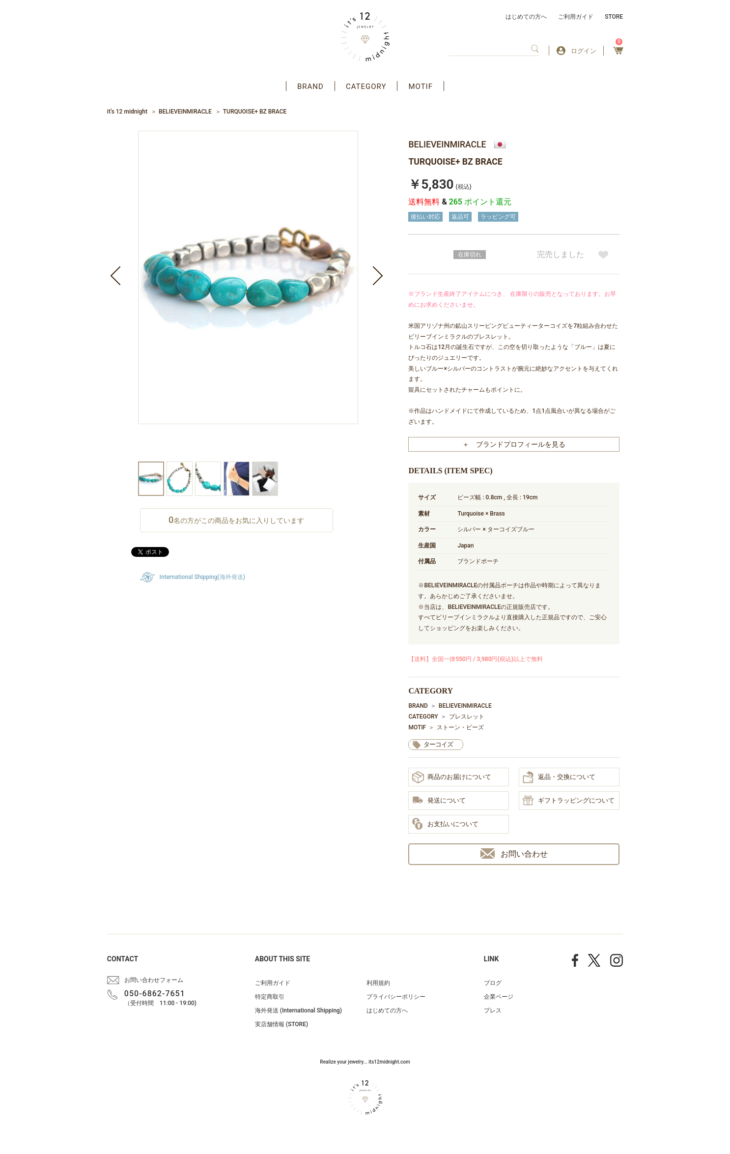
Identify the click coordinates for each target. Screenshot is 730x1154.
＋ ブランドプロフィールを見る (513, 444)
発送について (439, 801)
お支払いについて (445, 824)
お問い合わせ (514, 853)
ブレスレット (466, 716)
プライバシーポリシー (395, 996)
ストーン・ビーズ (460, 727)
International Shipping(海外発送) (202, 577)
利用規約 (378, 983)
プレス (493, 1010)
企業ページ (498, 996)
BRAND (310, 86)
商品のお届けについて (451, 777)
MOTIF (420, 86)
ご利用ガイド (575, 16)
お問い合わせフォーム (153, 980)
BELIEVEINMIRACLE (185, 111)
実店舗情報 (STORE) (281, 1024)
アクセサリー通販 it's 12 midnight (365, 36)
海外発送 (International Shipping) (298, 1010)
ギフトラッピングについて (569, 801)
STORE (614, 16)
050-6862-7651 (154, 993)
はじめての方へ (526, 16)
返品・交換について (559, 777)
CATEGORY (366, 86)
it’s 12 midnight (127, 111)
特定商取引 (269, 996)
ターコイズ (438, 744)
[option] (248, 296)
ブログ (493, 983)
